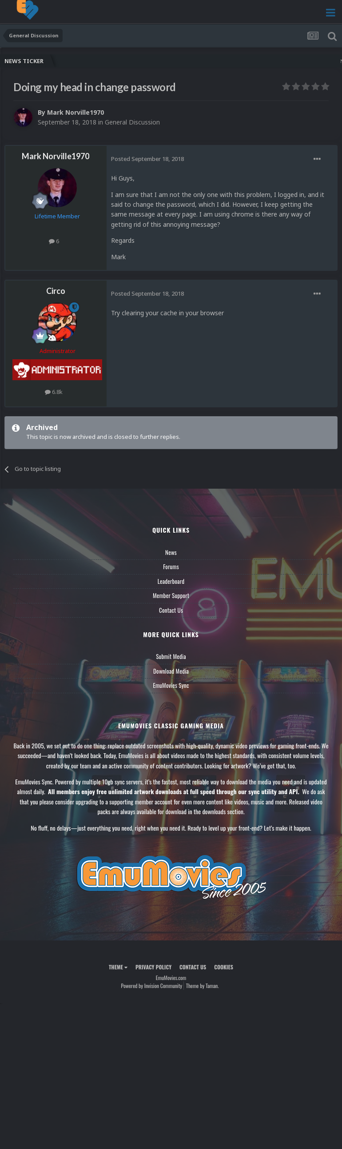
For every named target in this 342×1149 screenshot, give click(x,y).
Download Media (171, 671)
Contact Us (171, 610)
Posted (147, 159)
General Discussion (132, 122)
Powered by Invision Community (151, 985)
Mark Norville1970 (75, 112)
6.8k (54, 392)
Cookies (223, 967)
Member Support (171, 595)
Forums (171, 566)
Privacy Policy (153, 967)
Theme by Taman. (202, 985)
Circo (55, 291)
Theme (118, 967)
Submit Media (171, 656)
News (171, 552)
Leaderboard (171, 581)
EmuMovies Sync (171, 685)
